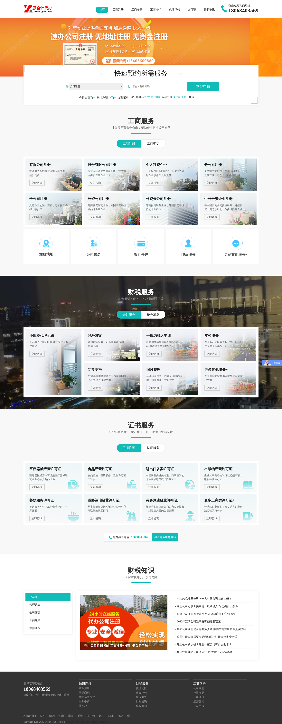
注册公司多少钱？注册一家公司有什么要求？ (204, 644)
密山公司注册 (37, 694)
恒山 (61, 715)
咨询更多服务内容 (165, 537)
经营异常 (198, 701)
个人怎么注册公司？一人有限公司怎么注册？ (204, 598)
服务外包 (141, 692)
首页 (102, 9)
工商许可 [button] (129, 447)
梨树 (80, 715)
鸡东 (111, 715)
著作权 (83, 705)
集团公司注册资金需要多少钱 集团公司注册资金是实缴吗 (211, 629)
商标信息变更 (87, 697)
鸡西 (42, 715)
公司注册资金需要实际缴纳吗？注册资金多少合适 (207, 636)
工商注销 (155, 9)
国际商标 (84, 692)
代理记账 (174, 9)
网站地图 (104, 721)
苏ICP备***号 (73, 721)
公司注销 (198, 697)
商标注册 (84, 688)
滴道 (70, 715)
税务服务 (141, 697)
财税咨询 (141, 701)
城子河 (91, 715)
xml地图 (95, 721)
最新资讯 (209, 9)
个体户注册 (62, 694)
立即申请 (203, 86)
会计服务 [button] (129, 314)
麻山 (101, 715)
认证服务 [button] (153, 447)
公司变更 (198, 692)
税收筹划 (141, 705)
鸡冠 (52, 715)
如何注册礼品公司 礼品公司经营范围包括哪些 (204, 652)
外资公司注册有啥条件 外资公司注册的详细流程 (206, 613)
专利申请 (84, 701)
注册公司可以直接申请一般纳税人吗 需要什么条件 (207, 606)
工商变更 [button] (153, 143)
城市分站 (85, 721)
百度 (26, 694)
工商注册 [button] (129, 143)
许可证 (192, 9)
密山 (130, 715)
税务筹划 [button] (153, 314)
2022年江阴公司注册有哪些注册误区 (199, 621)
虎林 (120, 715)
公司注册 (198, 688)
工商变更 (136, 9)
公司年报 (198, 705)
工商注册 (118, 9)
